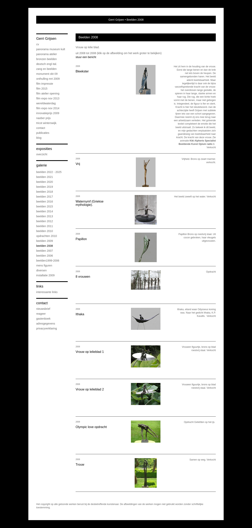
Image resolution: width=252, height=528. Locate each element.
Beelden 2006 (44, 255)
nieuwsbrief (43, 308)
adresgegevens (45, 323)
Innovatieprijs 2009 (47, 113)
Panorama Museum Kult (50, 49)
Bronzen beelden (46, 59)
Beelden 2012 (44, 221)
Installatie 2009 (45, 275)
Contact (40, 127)
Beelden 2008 (44, 245)
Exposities (44, 149)
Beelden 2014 (44, 211)
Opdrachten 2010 (46, 236)
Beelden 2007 (44, 250)
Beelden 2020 (44, 181)
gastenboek (43, 318)
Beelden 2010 (44, 231)
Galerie (41, 165)
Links (39, 286)
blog (38, 137)
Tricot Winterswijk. (46, 123)
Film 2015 (41, 88)
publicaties (42, 132)
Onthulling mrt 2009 (48, 78)
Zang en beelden (46, 68)
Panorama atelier (46, 54)
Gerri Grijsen (116, 19)
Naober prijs (43, 118)
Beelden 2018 (44, 191)
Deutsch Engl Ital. (46, 64)
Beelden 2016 (44, 201)
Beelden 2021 (44, 176)
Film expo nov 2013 (47, 98)
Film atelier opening (47, 93)
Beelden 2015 (44, 206)
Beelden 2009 (44, 240)
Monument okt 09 (46, 73)
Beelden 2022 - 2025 (48, 172)
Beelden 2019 (44, 186)
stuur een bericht (86, 57)
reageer (41, 313)
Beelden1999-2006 (47, 260)
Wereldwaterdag (46, 103)
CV (37, 44)
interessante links (46, 292)
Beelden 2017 (44, 196)
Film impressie (44, 83)
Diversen (41, 270)
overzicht (41, 154)
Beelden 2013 (44, 216)
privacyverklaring (46, 328)
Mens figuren (44, 265)
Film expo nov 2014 (47, 108)
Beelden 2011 (44, 226)
